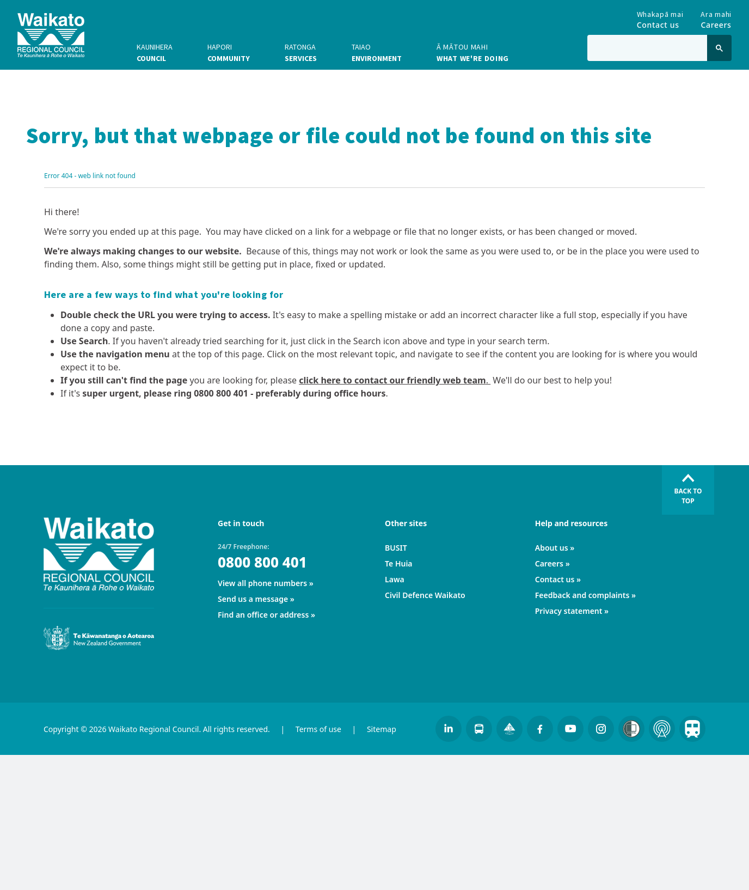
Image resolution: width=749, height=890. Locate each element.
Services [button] (301, 52)
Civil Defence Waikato (425, 595)
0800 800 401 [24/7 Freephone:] (262, 562)
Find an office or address (263, 614)
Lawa (394, 579)
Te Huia (398, 563)
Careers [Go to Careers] (716, 17)
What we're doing (473, 52)
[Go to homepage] (50, 35)
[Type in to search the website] (647, 48)
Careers (549, 563)
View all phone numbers (262, 583)
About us (551, 547)
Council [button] (155, 52)
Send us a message (253, 599)
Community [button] (228, 52)
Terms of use (318, 729)
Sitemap (381, 729)
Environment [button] (377, 52)
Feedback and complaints (582, 595)
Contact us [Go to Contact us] (660, 17)
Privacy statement (569, 611)
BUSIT (396, 547)
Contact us (555, 579)
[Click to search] (719, 48)
